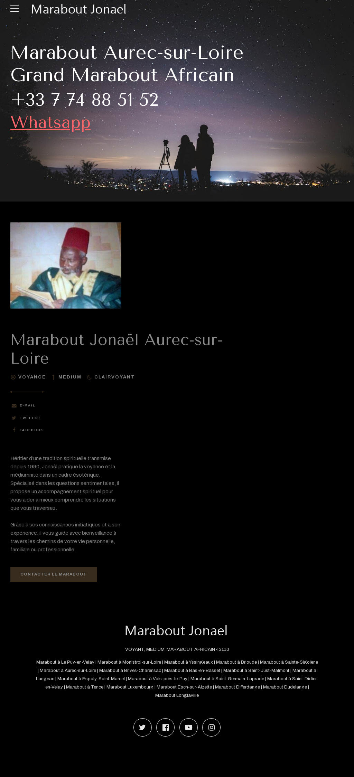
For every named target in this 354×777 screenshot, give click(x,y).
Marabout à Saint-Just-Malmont (281, 671)
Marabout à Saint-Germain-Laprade (257, 679)
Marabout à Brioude (247, 662)
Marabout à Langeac (58, 679)
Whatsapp (54, 122)
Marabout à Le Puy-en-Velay (72, 662)
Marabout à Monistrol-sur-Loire (137, 662)
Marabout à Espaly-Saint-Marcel (117, 679)
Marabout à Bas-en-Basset (216, 671)
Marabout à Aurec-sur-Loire (88, 671)
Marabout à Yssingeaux (198, 662)
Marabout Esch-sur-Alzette (213, 687)
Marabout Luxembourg (158, 687)
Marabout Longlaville (190, 696)
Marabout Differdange (268, 687)
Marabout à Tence (111, 687)
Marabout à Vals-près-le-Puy (185, 679)
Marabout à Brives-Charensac (152, 671)
